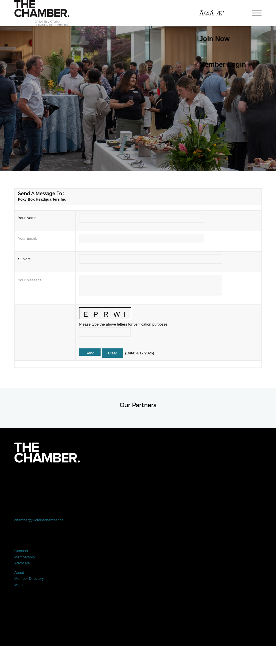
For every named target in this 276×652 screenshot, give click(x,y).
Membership (24, 557)
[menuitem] (219, 38)
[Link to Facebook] (39, 478)
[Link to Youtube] (237, 478)
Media (19, 585)
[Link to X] (88, 478)
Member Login (222, 64)
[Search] (219, 13)
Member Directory (29, 578)
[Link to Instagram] (187, 478)
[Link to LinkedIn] (138, 478)
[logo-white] (47, 453)
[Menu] (254, 13)
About (19, 572)
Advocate (22, 563)
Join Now (214, 39)
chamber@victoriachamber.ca (38, 520)
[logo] (41, 13)
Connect (21, 551)
